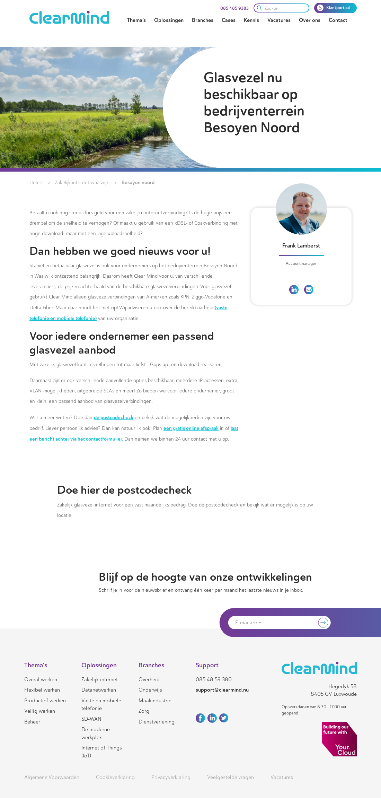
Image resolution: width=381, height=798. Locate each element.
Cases (229, 20)
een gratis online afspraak (191, 428)
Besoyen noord (138, 182)
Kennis (251, 20)
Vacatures (279, 20)
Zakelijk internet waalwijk (82, 182)
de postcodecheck (113, 417)
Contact (338, 20)
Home (35, 182)
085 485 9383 (234, 8)
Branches (202, 20)
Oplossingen (169, 20)
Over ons (309, 20)
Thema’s (136, 20)
